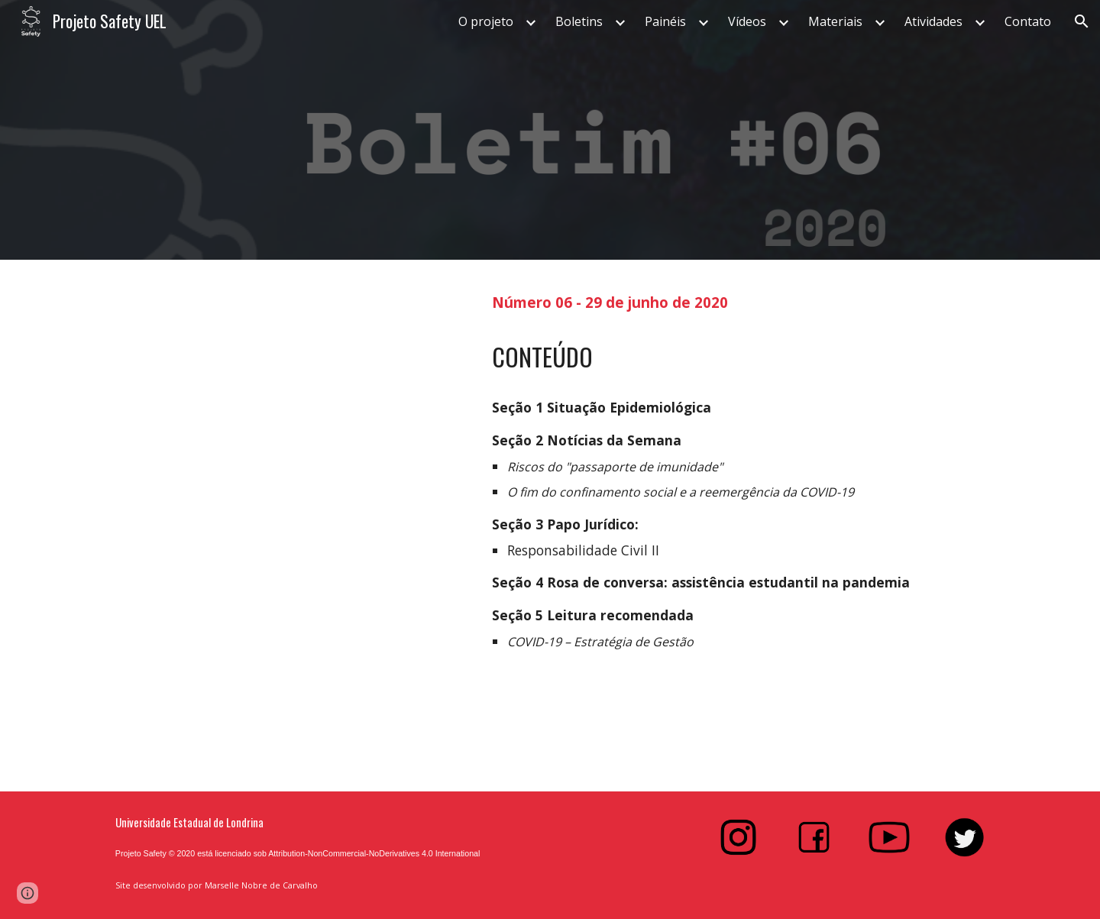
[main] (738, 300)
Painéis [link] (665, 21)
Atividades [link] (933, 21)
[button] (1081, 21)
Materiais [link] (835, 21)
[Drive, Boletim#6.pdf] (286, 525)
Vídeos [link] (747, 21)
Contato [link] (1028, 21)
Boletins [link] (579, 21)
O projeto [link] (485, 21)
